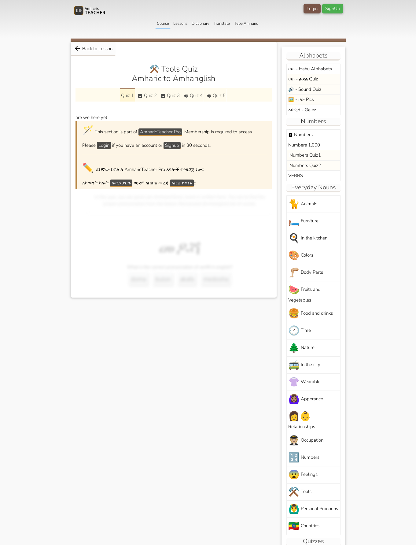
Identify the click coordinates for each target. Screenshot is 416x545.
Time (299, 330)
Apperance (305, 399)
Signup (172, 145)
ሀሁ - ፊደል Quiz (303, 79)
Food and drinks (310, 313)
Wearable (304, 382)
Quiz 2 (147, 95)
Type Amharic (246, 23)
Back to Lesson (93, 48)
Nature (301, 348)
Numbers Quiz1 (304, 155)
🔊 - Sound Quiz (304, 89)
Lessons (180, 23)
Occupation (305, 440)
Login (312, 9)
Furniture (303, 221)
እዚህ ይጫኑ (181, 183)
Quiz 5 (216, 95)
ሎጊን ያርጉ (121, 183)
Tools (299, 492)
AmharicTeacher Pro (160, 132)
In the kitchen (307, 238)
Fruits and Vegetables (304, 293)
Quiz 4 (193, 95)
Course (163, 23)
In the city (304, 365)
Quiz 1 (127, 95)
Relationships (301, 420)
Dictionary (200, 23)
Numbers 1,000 (304, 145)
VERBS (295, 175)
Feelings (303, 475)
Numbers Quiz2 (304, 165)
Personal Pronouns (313, 509)
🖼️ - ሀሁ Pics (301, 99)
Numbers (300, 135)
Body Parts (305, 272)
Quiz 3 (170, 95)
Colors (300, 255)
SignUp (332, 9)
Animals (302, 204)
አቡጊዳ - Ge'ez (302, 110)
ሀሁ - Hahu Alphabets (310, 69)
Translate (222, 23)
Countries (303, 526)
